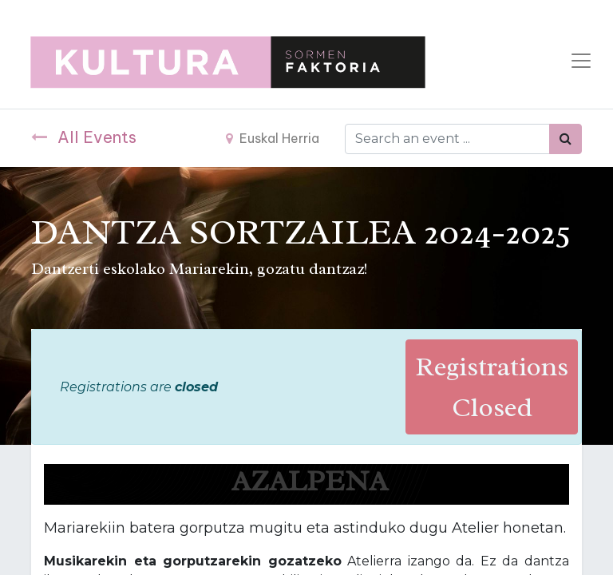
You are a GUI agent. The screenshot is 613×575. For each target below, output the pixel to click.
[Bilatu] (565, 139)
